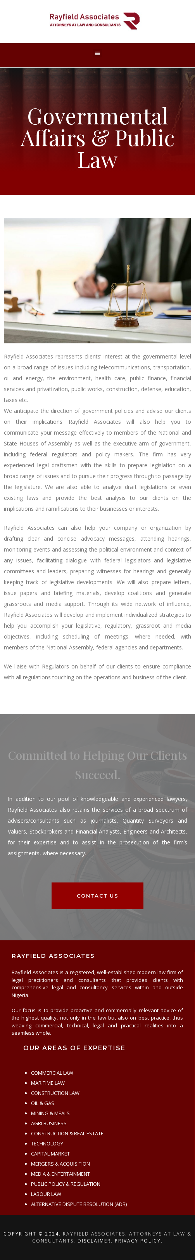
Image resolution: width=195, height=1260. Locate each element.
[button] (97, 53)
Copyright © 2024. (32, 1233)
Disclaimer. (95, 1240)
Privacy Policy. (139, 1240)
